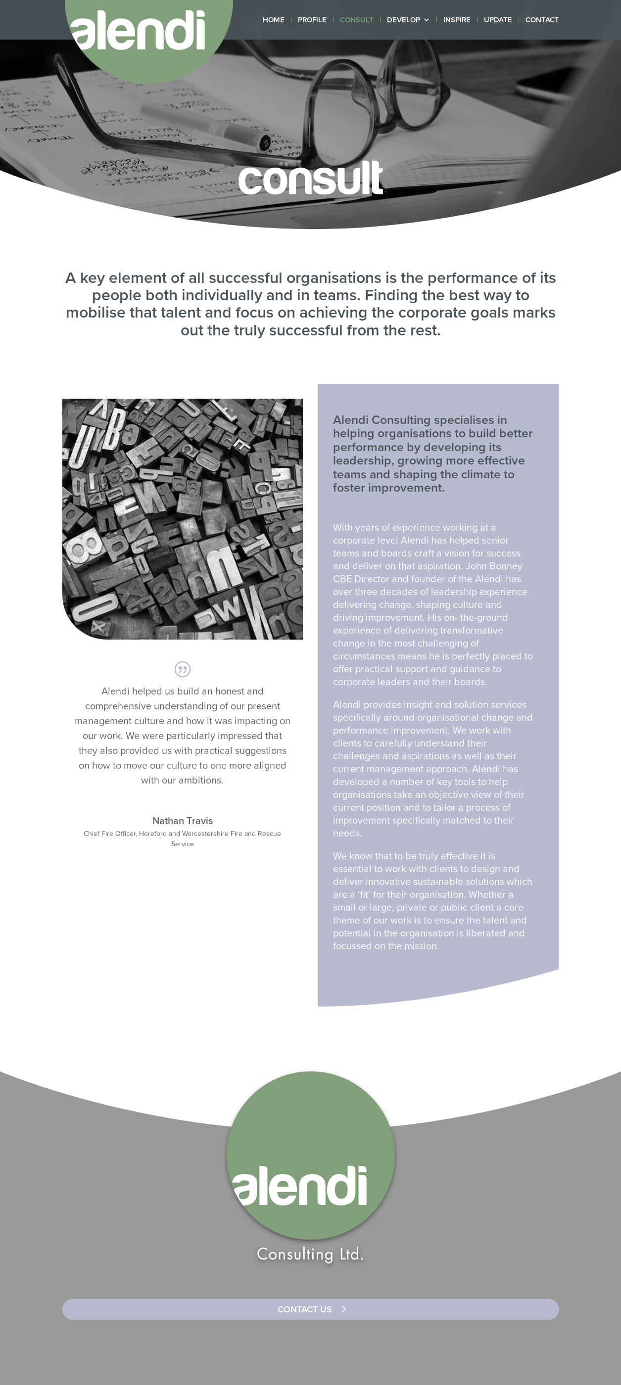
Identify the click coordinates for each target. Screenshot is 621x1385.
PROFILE (312, 20)
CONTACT (542, 20)
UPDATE (498, 20)
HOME (274, 20)
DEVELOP (403, 20)
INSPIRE (457, 20)
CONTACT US (305, 1309)
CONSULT (357, 20)
